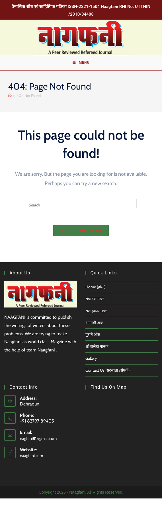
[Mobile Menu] (81, 65)
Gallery (91, 364)
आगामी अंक (94, 329)
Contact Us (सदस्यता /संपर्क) (107, 376)
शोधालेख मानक (96, 352)
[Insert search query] (81, 208)
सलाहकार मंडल (96, 317)
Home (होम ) (95, 293)
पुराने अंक (92, 340)
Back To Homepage (81, 237)
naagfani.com (31, 462)
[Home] (10, 100)
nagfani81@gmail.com (38, 444)
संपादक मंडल (94, 305)
